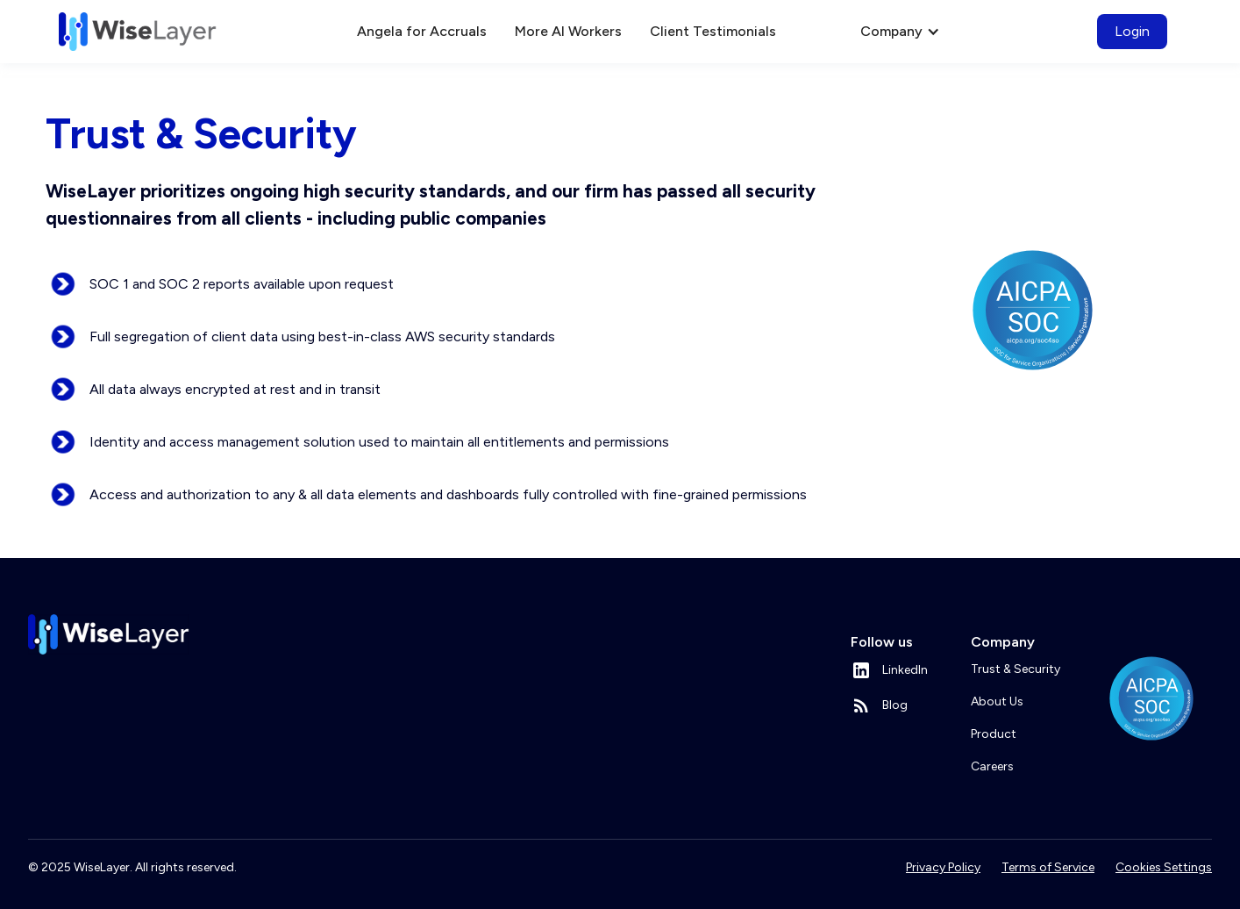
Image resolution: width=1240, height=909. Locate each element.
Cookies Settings (1163, 867)
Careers (992, 766)
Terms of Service (1047, 867)
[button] (816, 31)
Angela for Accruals (422, 31)
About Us (997, 701)
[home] (138, 31)
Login (1132, 31)
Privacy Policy (943, 867)
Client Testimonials (713, 31)
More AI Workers (568, 31)
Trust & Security (1015, 669)
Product (993, 733)
